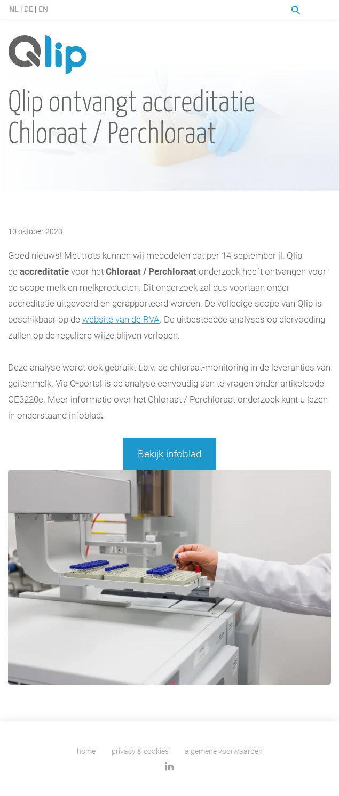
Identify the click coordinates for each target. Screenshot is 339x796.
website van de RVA (121, 319)
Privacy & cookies (140, 751)
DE (28, 9)
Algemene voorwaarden (224, 751)
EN (43, 9)
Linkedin (169, 766)
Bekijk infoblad (170, 453)
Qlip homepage (47, 55)
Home (86, 751)
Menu (324, 10)
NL (14, 9)
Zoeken (296, 10)
